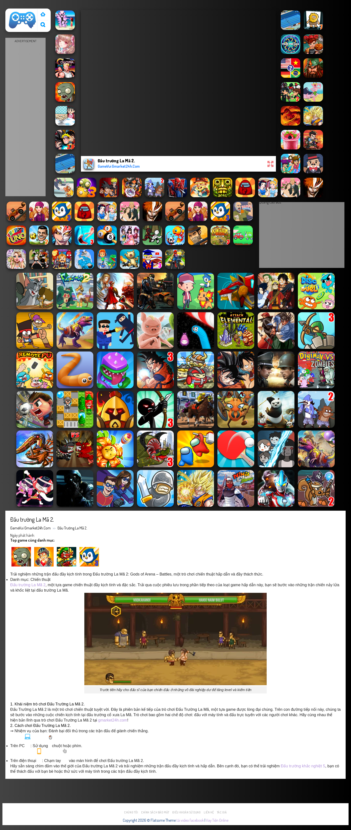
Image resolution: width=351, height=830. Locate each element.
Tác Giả (222, 812)
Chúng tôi (131, 812)
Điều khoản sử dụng (186, 812)
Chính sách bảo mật (155, 812)
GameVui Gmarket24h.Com (30, 528)
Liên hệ (209, 812)
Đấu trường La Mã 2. (72, 528)
